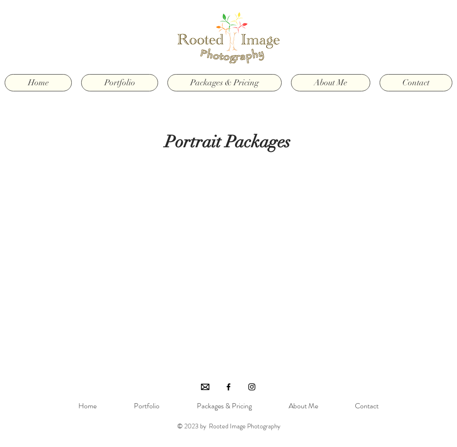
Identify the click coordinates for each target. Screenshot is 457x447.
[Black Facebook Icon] (228, 387)
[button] (119, 82)
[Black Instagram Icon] (251, 387)
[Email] (205, 387)
